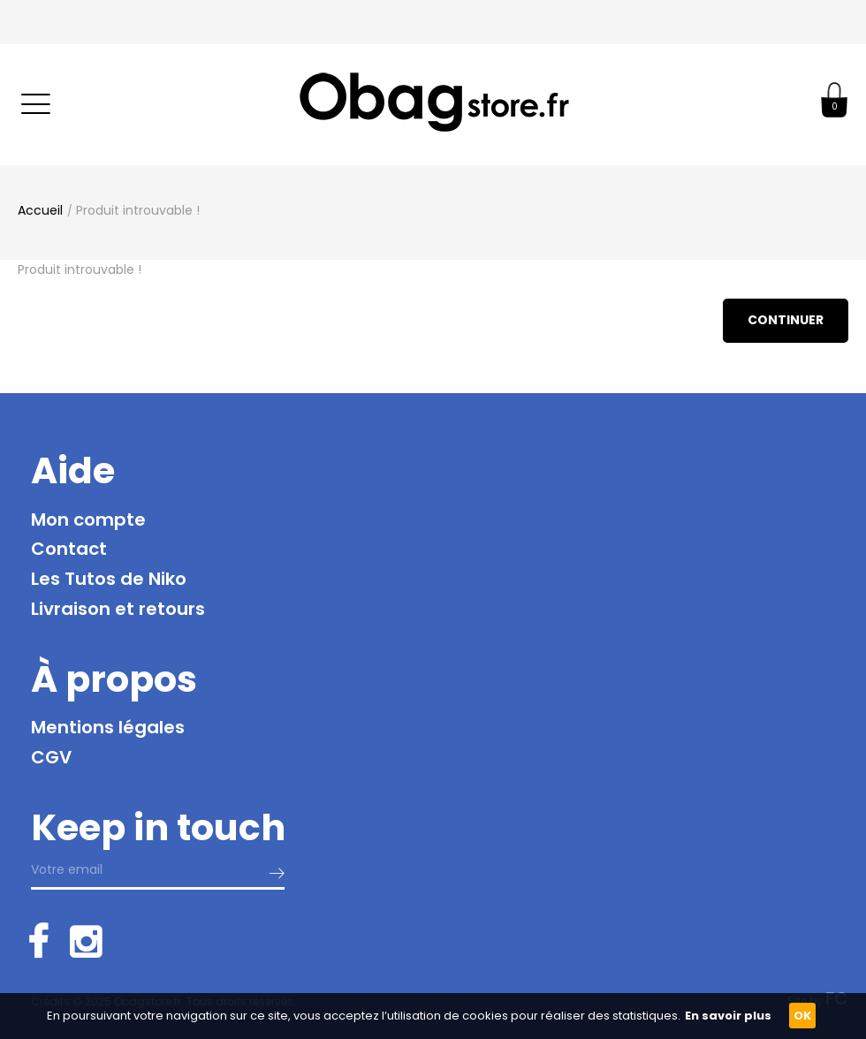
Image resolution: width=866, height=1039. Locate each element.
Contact (69, 548)
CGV (51, 757)
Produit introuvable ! (138, 210)
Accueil (40, 210)
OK (802, 1015)
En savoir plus (728, 1015)
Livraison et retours (118, 608)
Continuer (786, 320)
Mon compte (88, 519)
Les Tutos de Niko (108, 578)
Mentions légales (108, 727)
